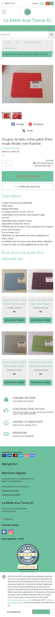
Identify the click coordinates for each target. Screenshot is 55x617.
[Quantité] (7, 163)
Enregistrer (36, 124)
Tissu (17, 42)
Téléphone (7, 519)
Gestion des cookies (10, 490)
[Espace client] (42, 3)
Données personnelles (11, 494)
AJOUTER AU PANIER (27, 176)
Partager (18, 124)
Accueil (8, 42)
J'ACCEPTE (41, 611)
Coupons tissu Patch (32, 42)
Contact (35, 3)
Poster (27, 130)
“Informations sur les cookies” (20, 600)
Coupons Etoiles (10, 48)
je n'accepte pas (14, 611)
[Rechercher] (51, 34)
